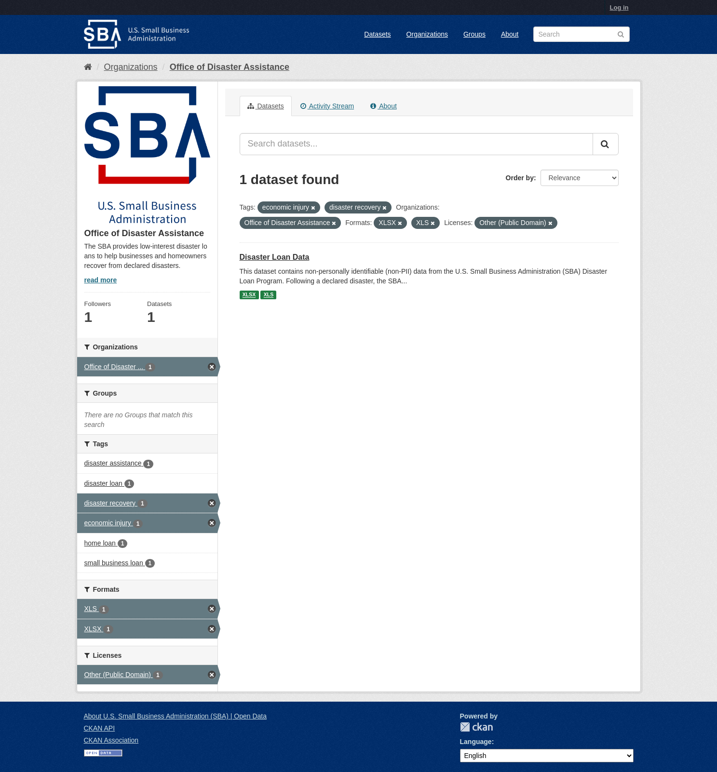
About (510, 34)
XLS (268, 295)
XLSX (249, 295)
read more (100, 280)
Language (476, 741)
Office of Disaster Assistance (229, 67)
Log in (619, 7)
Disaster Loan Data (275, 257)
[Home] (88, 67)
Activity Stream (327, 106)
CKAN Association (111, 740)
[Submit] (606, 144)
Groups (474, 34)
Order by (520, 178)
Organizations (427, 34)
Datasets (377, 34)
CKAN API (99, 728)
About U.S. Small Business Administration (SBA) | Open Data (175, 716)
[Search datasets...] (416, 144)
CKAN (476, 727)
